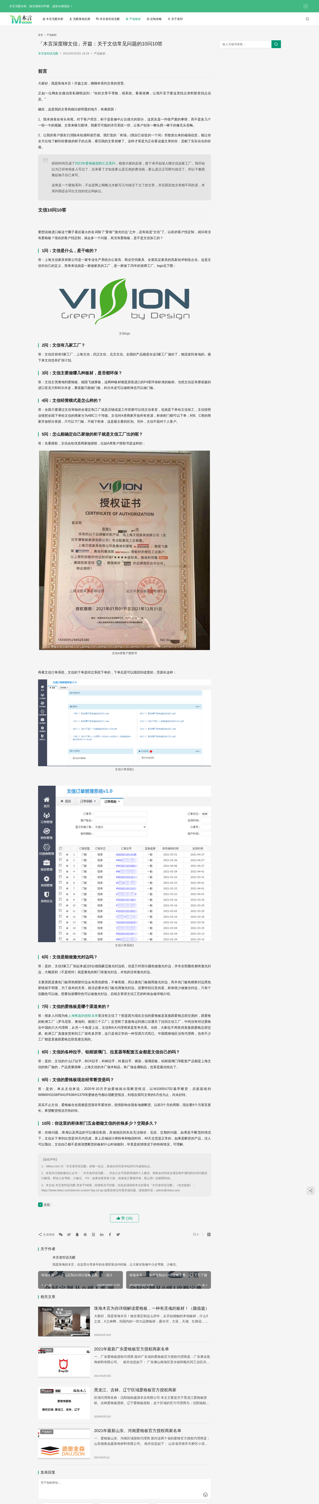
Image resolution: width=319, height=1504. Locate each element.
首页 (40, 35)
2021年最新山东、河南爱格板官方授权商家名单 (138, 1430)
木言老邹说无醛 (108, 18)
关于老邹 (175, 18)
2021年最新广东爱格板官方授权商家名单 (131, 1349)
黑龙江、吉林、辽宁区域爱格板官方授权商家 (135, 1390)
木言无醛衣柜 (52, 18)
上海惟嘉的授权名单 (83, 1015)
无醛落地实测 (79, 18)
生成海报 (47, 1234)
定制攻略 (154, 18)
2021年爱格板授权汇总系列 (95, 163)
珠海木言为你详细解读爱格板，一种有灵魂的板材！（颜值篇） (151, 1308)
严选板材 (133, 18)
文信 (47, 1204)
